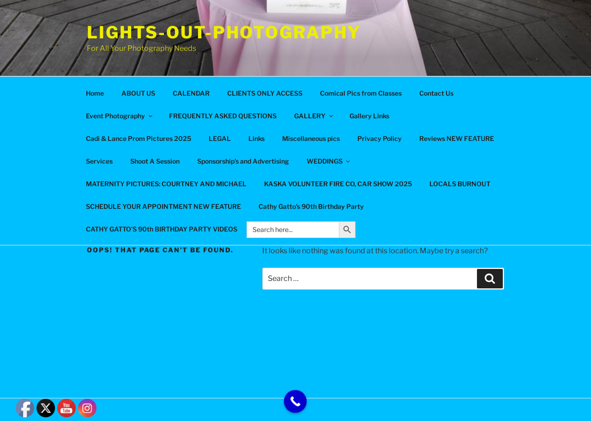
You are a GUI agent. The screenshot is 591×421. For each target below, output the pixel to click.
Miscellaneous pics (311, 138)
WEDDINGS (329, 161)
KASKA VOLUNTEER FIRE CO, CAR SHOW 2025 (338, 184)
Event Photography (120, 116)
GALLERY (314, 116)
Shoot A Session (155, 161)
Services (99, 161)
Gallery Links (369, 116)
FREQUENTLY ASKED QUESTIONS (223, 116)
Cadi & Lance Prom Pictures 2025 (138, 138)
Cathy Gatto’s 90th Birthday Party (311, 206)
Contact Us (436, 93)
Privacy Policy (379, 138)
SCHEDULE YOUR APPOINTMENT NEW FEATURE (163, 206)
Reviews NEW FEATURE (456, 138)
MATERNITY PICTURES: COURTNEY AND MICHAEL (166, 184)
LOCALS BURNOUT (459, 184)
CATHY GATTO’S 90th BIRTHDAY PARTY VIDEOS (161, 229)
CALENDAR (191, 93)
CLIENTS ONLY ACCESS (264, 93)
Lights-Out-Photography (224, 32)
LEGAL (220, 138)
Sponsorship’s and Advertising (243, 161)
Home (95, 93)
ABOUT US (138, 93)
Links (256, 138)
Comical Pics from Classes (361, 93)
